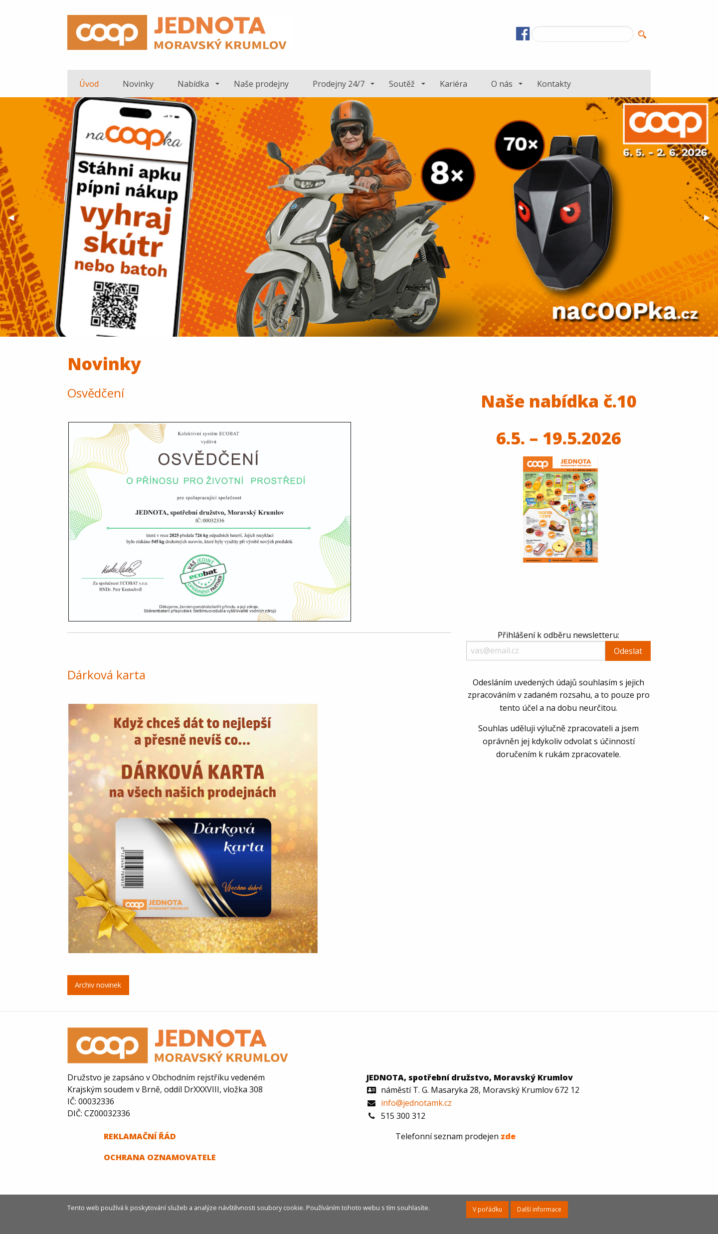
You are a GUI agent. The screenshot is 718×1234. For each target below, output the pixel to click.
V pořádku (487, 1209)
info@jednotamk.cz (416, 1102)
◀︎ (15, 216)
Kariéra (453, 83)
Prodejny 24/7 (338, 83)
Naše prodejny (261, 83)
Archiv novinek (98, 985)
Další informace (539, 1209)
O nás (502, 83)
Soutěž (402, 83)
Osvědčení (95, 393)
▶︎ (711, 216)
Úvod (89, 83)
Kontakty (554, 83)
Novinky (138, 83)
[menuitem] (89, 83)
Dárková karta (106, 674)
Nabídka (193, 83)
